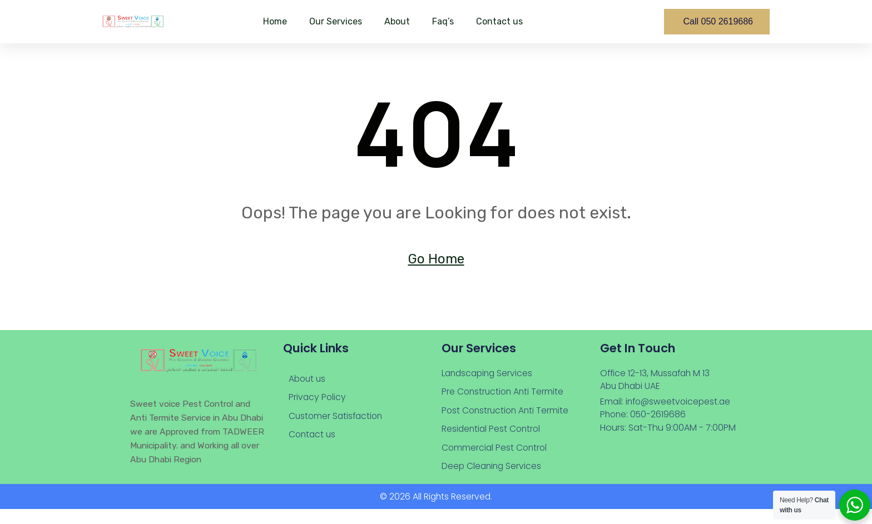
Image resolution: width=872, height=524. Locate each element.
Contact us (499, 21)
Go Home (436, 259)
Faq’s (443, 21)
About (397, 21)
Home (275, 21)
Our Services (335, 21)
